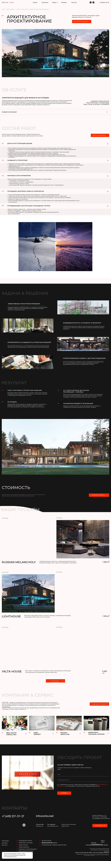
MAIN (3, 9)
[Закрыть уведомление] (31, 853)
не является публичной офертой (102, 855)
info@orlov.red (44, 816)
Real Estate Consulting (25, 842)
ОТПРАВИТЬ (64, 793)
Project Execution (39, 494)
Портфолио (45, 2)
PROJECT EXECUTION (22, 9)
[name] (83, 774)
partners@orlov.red (52, 826)
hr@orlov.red (39, 826)
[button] (81, 21)
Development (35, 134)
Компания (64, 2)
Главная (35, 2)
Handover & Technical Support (28, 849)
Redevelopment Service (26, 851)
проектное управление (81, 364)
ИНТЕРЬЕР (59, 518)
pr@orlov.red (65, 826)
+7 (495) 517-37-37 (13, 816)
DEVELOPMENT (10, 9)
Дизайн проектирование (49, 842)
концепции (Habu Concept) (43, 154)
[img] (28, 539)
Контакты (74, 2)
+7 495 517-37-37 (104, 2)
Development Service (25, 840)
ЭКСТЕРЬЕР (5, 518)
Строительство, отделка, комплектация (54, 845)
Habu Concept (23, 845)
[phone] (83, 780)
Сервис (54, 2)
